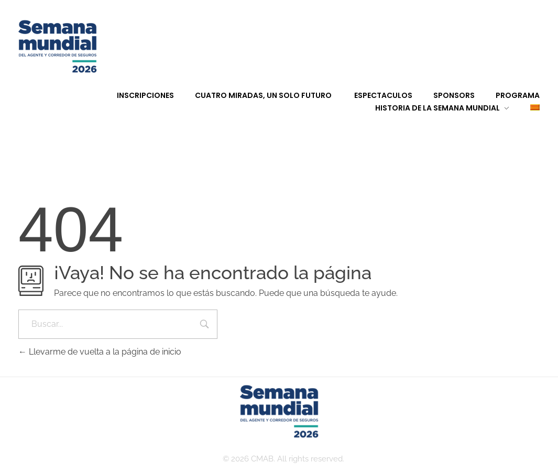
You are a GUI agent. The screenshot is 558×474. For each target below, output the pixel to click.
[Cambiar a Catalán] (524, 108)
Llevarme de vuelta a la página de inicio (99, 352)
